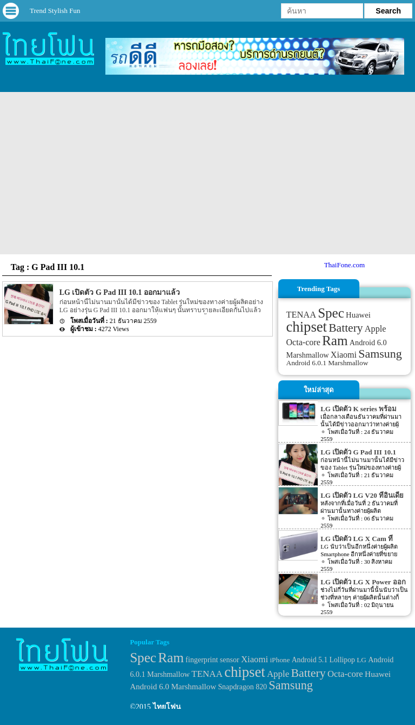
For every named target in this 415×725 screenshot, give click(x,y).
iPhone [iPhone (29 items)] (280, 660)
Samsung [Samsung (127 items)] (380, 353)
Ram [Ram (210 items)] (334, 340)
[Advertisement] (207, 173)
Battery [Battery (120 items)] (346, 327)
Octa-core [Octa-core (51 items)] (303, 342)
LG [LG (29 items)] (361, 660)
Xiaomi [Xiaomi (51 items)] (344, 354)
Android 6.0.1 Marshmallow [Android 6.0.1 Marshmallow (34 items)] (327, 363)
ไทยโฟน (167, 707)
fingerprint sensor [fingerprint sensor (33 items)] (212, 659)
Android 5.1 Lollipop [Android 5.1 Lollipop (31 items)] (323, 660)
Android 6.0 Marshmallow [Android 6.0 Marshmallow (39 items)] (173, 686)
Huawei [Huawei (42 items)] (358, 315)
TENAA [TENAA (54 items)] (301, 314)
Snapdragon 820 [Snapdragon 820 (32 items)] (242, 687)
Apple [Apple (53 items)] (375, 329)
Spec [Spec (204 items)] (331, 313)
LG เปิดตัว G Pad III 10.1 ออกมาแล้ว (119, 292)
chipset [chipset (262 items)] (306, 327)
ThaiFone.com (344, 265)
